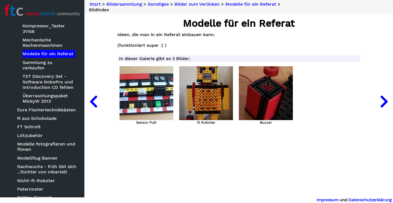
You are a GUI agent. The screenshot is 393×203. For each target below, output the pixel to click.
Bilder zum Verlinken (197, 4)
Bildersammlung (124, 4)
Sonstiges (158, 4)
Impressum (327, 199)
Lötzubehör (30, 135)
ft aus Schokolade (37, 118)
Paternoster (30, 189)
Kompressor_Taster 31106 (44, 28)
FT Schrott (29, 126)
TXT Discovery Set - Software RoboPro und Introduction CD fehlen (48, 82)
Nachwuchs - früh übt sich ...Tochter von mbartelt (46, 169)
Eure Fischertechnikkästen (46, 109)
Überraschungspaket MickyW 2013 (45, 98)
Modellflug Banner (37, 158)
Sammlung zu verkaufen (37, 65)
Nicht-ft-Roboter (36, 180)
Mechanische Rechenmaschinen (42, 42)
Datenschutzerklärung (370, 199)
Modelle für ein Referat (48, 53)
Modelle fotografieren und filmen (46, 146)
